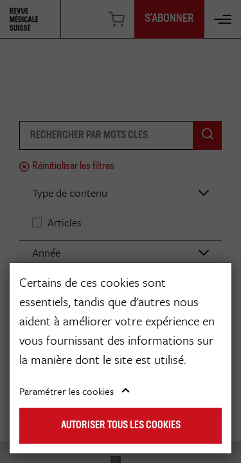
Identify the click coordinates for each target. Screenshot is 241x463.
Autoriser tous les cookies (121, 426)
